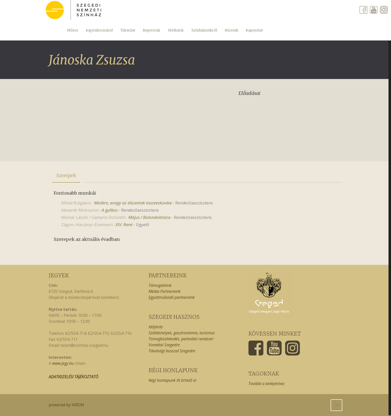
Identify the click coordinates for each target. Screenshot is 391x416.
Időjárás (156, 327)
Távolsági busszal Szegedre (172, 351)
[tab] (66, 175)
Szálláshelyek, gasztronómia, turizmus (182, 333)
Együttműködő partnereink (172, 297)
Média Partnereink (165, 291)
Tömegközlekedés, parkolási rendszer (181, 339)
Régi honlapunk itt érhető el (172, 380)
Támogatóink (160, 285)
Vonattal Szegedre (164, 345)
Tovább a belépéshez (266, 383)
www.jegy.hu (63, 363)
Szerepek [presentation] (66, 175)
